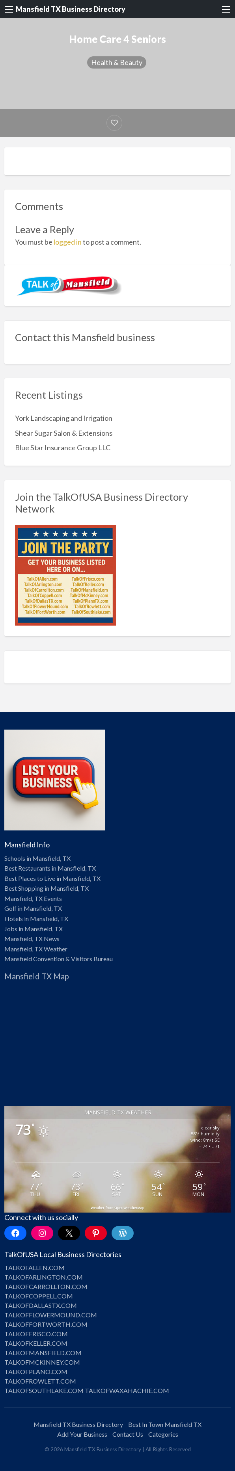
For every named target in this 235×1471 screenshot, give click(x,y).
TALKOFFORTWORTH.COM (46, 1324)
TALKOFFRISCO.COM (36, 1333)
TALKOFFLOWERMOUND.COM (50, 1315)
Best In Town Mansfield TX (164, 1424)
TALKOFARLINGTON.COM (43, 1277)
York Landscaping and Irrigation (63, 418)
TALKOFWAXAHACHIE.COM (127, 1390)
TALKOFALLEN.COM (34, 1267)
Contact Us (127, 1434)
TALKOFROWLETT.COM (40, 1381)
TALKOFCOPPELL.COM (38, 1296)
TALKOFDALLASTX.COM (40, 1305)
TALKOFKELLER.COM (35, 1343)
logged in (68, 242)
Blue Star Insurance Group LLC (62, 447)
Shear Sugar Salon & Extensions (63, 433)
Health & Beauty (116, 62)
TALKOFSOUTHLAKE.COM (44, 1390)
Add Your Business (82, 1434)
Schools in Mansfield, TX (37, 858)
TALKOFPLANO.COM (35, 1371)
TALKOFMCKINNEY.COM (42, 1362)
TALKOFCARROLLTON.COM (46, 1286)
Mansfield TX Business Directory (70, 9)
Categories (163, 1434)
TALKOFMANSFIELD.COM (43, 1352)
